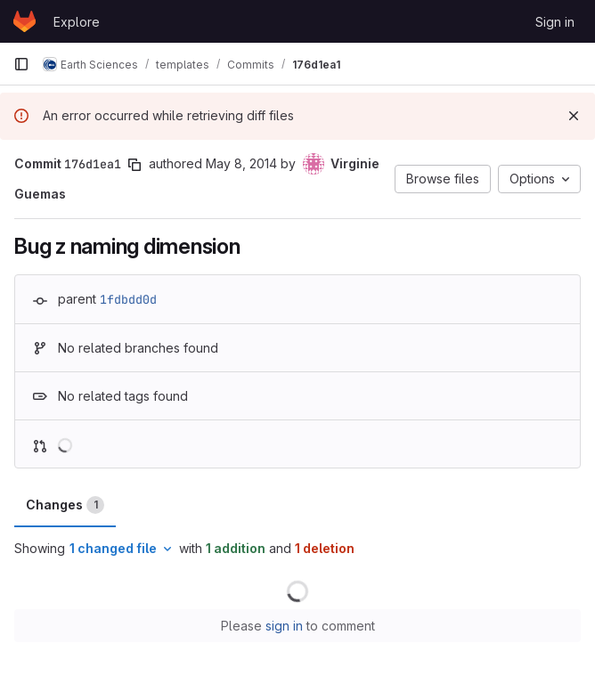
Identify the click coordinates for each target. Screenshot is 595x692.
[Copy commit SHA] (134, 164)
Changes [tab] (65, 505)
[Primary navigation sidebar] (21, 64)
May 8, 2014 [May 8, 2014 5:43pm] (241, 163)
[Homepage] (24, 21)
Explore (76, 21)
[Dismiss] (573, 115)
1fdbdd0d (128, 299)
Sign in (555, 21)
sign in (284, 625)
